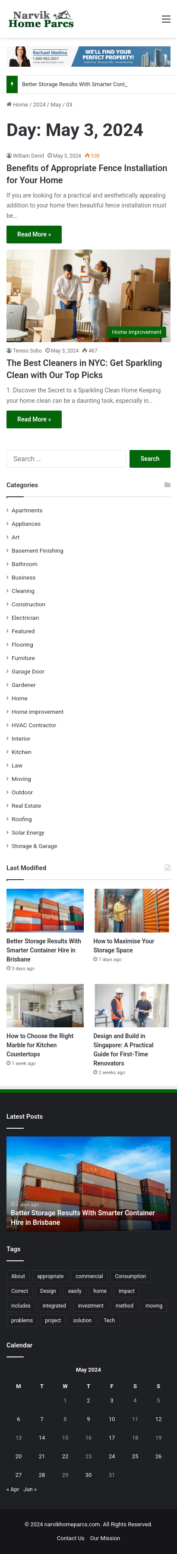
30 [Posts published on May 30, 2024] (88, 1475)
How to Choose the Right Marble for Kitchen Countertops (39, 1045)
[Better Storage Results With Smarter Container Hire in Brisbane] (45, 910)
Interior (21, 738)
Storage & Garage (34, 845)
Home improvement (37, 711)
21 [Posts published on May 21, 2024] (42, 1456)
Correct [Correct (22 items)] (19, 1291)
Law (17, 765)
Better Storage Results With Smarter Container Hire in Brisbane (43, 950)
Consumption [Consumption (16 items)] (130, 1276)
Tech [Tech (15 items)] (109, 1321)
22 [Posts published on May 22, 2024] (65, 1456)
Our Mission (105, 1538)
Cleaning (23, 590)
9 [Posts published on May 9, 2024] (88, 1419)
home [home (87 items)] (100, 1291)
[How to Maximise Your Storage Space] (132, 910)
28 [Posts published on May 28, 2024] (42, 1475)
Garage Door (28, 671)
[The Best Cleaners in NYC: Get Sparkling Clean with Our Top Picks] (88, 295)
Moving (21, 778)
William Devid (28, 156)
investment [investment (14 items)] (91, 1306)
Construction (28, 604)
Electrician (25, 617)
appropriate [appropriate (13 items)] (50, 1276)
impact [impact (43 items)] (127, 1291)
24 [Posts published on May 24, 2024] (112, 1456)
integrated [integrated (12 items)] (54, 1306)
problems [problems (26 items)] (22, 1321)
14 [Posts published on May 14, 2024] (42, 1437)
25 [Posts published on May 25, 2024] (135, 1456)
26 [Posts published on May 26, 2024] (158, 1456)
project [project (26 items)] (53, 1321)
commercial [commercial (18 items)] (89, 1276)
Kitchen (22, 751)
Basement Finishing (37, 550)
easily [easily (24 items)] (75, 1291)
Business (23, 577)
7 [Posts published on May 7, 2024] (41, 1419)
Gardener (24, 684)
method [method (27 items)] (124, 1306)
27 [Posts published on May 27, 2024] (19, 1475)
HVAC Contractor (34, 725)
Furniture (23, 657)
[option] (88, 1184)
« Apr (12, 1489)
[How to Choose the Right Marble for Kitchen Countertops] (45, 1006)
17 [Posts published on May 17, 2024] (112, 1437)
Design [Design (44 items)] (48, 1291)
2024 (39, 104)
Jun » (30, 1489)
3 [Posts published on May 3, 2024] (111, 1400)
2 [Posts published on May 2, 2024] (88, 1400)
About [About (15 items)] (18, 1276)
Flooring (22, 644)
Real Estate (26, 805)
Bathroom (25, 563)
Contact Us (71, 1538)
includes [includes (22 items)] (21, 1306)
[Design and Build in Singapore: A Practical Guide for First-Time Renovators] (132, 1006)
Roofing (22, 819)
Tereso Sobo (27, 351)
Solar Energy (28, 832)
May (56, 104)
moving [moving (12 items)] (153, 1306)
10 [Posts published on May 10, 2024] (112, 1419)
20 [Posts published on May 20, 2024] (19, 1456)
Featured (23, 631)
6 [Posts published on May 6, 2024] (18, 1419)
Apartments (27, 510)
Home (17, 104)
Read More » (34, 234)
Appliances (26, 523)
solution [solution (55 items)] (82, 1321)
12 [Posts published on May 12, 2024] (158, 1419)
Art (15, 537)
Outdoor (22, 792)
